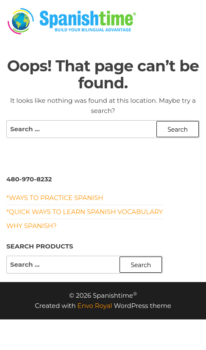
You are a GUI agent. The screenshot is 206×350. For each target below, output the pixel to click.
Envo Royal (95, 306)
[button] (193, 23)
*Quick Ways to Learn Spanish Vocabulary (84, 212)
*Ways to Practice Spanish (54, 198)
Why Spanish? (31, 226)
